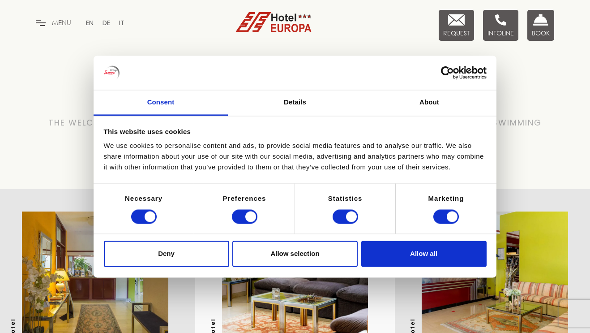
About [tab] (429, 102)
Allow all (423, 254)
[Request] (456, 25)
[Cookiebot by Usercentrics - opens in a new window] (447, 72)
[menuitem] (89, 23)
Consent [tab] (161, 102)
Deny (166, 254)
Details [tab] (295, 102)
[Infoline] (500, 25)
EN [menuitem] (90, 22)
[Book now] (540, 25)
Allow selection (294, 254)
